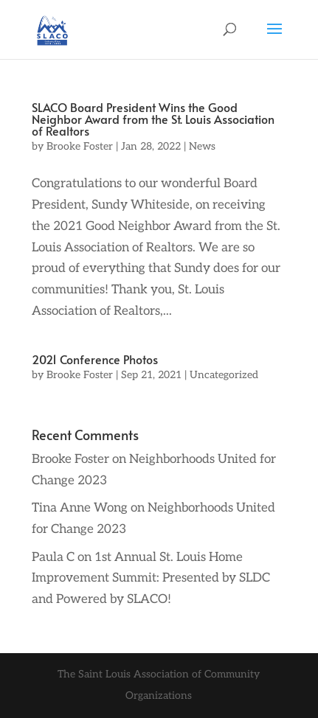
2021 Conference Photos (95, 359)
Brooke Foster (79, 146)
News (202, 146)
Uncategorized (224, 375)
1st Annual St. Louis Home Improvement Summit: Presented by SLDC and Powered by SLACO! (151, 578)
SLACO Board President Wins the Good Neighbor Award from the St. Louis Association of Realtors (153, 119)
